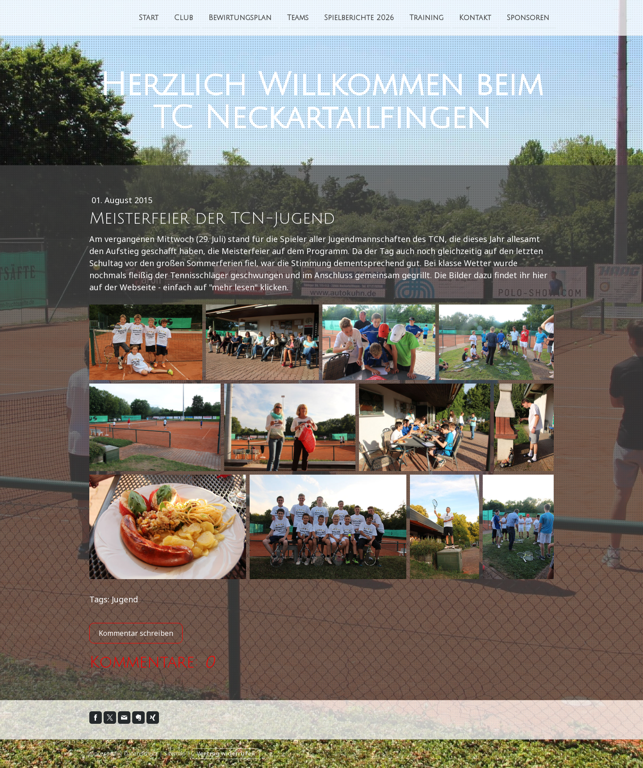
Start (149, 17)
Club (183, 17)
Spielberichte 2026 (359, 17)
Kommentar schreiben (136, 633)
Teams (298, 17)
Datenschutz (141, 753)
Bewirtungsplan (240, 17)
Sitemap (175, 753)
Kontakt (475, 17)
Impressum (102, 753)
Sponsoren (528, 17)
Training (426, 17)
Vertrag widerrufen (225, 753)
